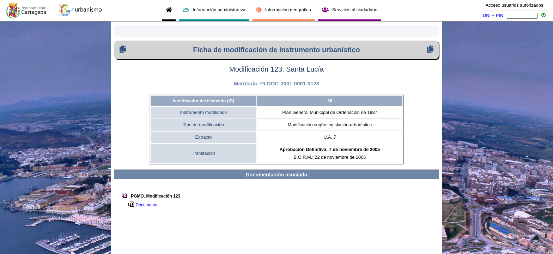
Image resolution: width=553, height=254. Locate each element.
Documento (148, 204)
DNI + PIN (493, 15)
